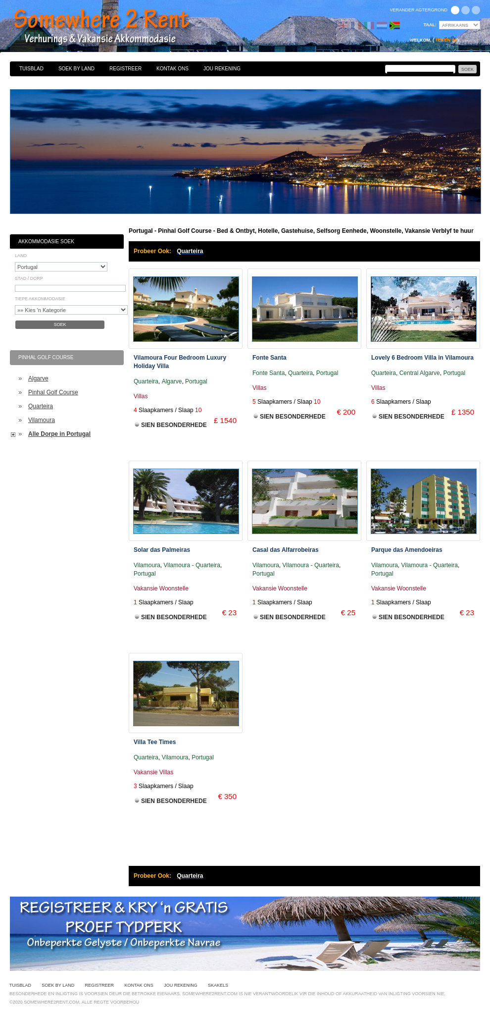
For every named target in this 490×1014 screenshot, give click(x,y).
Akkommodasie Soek (46, 241)
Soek (59, 324)
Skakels (218, 985)
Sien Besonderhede (174, 425)
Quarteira (40, 406)
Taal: (430, 24)
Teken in (445, 40)
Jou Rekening (222, 68)
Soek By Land (76, 68)
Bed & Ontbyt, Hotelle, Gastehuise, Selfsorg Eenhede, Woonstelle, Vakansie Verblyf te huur (112, 27)
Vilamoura (41, 420)
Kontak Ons (172, 68)
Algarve (38, 378)
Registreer (125, 68)
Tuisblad (31, 68)
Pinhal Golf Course (53, 392)
